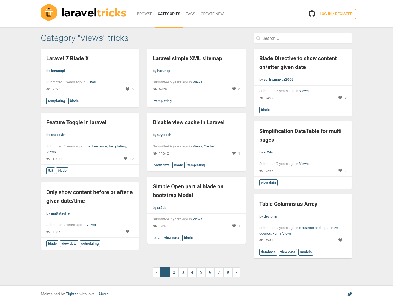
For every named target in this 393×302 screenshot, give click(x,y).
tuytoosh (164, 135)
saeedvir (58, 135)
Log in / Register (336, 14)
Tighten (72, 294)
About (103, 294)
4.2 (157, 238)
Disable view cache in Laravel (189, 122)
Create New (212, 14)
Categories (169, 14)
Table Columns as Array (288, 204)
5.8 (50, 170)
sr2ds (268, 152)
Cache (209, 146)
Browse (144, 14)
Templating (117, 146)
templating (56, 101)
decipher (271, 216)
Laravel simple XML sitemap (187, 58)
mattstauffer (61, 213)
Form (276, 233)
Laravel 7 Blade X (67, 58)
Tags (190, 14)
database (268, 252)
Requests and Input (314, 228)
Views (91, 82)
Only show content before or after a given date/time (89, 196)
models (306, 252)
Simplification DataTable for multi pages (300, 135)
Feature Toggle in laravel (76, 122)
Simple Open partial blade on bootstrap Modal (188, 190)
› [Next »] (236, 272)
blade (74, 101)
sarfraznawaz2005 (278, 79)
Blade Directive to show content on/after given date (298, 62)
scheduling (90, 243)
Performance (96, 146)
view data (161, 165)
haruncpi (58, 71)
